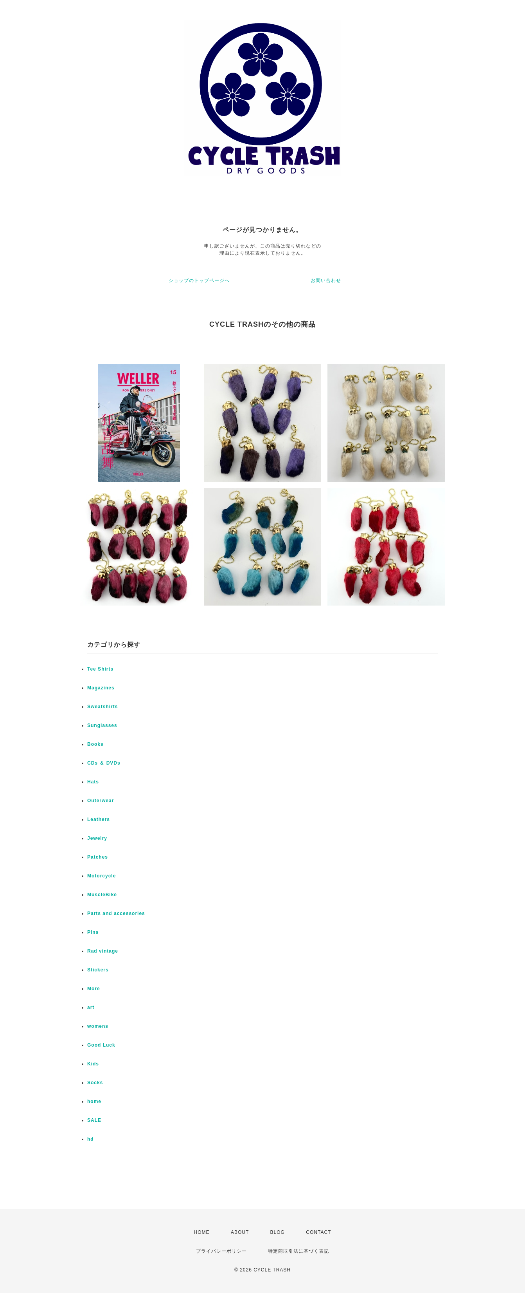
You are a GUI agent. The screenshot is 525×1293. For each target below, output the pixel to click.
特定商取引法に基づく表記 (298, 1251)
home (94, 1101)
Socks (95, 1082)
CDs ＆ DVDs (103, 763)
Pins (93, 932)
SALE (94, 1120)
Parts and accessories (116, 913)
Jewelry (97, 838)
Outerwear (100, 800)
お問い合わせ (326, 280)
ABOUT (240, 1232)
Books (95, 744)
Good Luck (101, 1045)
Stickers (98, 970)
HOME (202, 1232)
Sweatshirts (102, 706)
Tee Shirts (100, 669)
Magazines (101, 688)
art (90, 1007)
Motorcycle (101, 876)
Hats (93, 782)
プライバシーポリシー (221, 1251)
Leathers (98, 819)
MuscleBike (102, 894)
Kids (93, 1064)
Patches (97, 857)
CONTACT (318, 1232)
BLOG (277, 1232)
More (93, 988)
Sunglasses (102, 725)
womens (97, 1026)
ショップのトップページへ (199, 280)
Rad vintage (102, 951)
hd (90, 1139)
